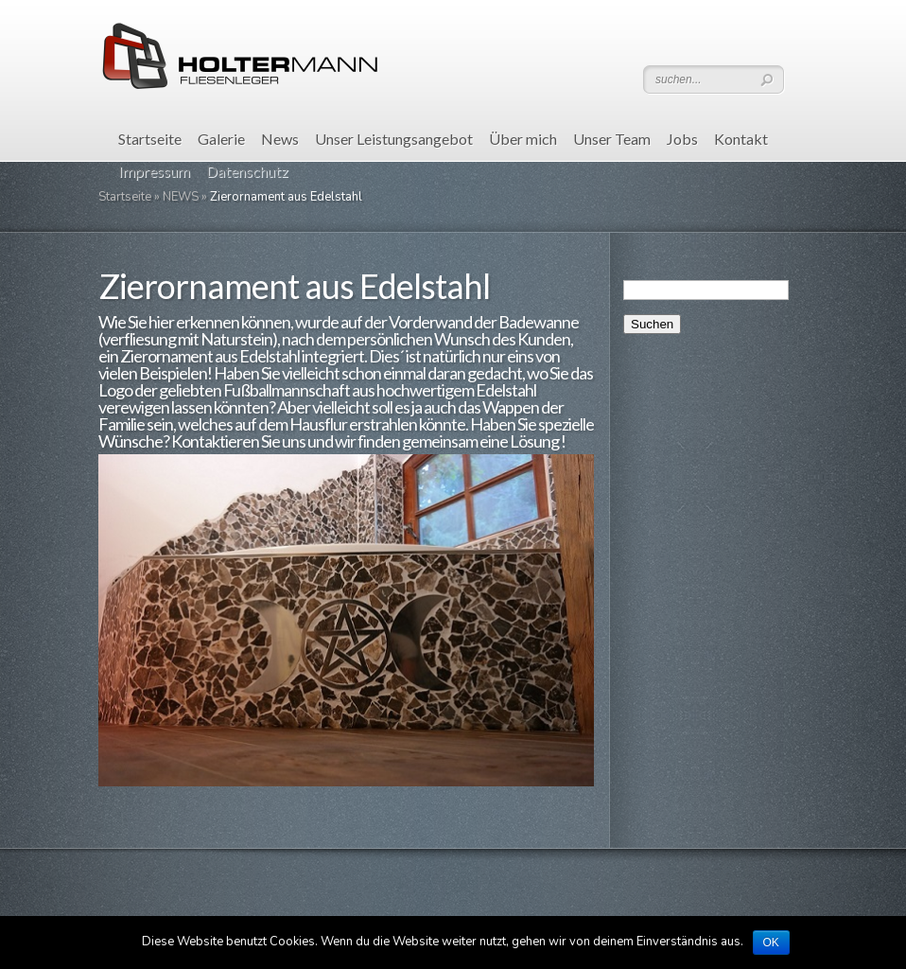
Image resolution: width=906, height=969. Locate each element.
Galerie (221, 139)
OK (771, 942)
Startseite (150, 139)
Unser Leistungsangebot (394, 139)
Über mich (523, 139)
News (280, 139)
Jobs (682, 139)
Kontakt (741, 139)
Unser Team (612, 139)
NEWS (181, 196)
